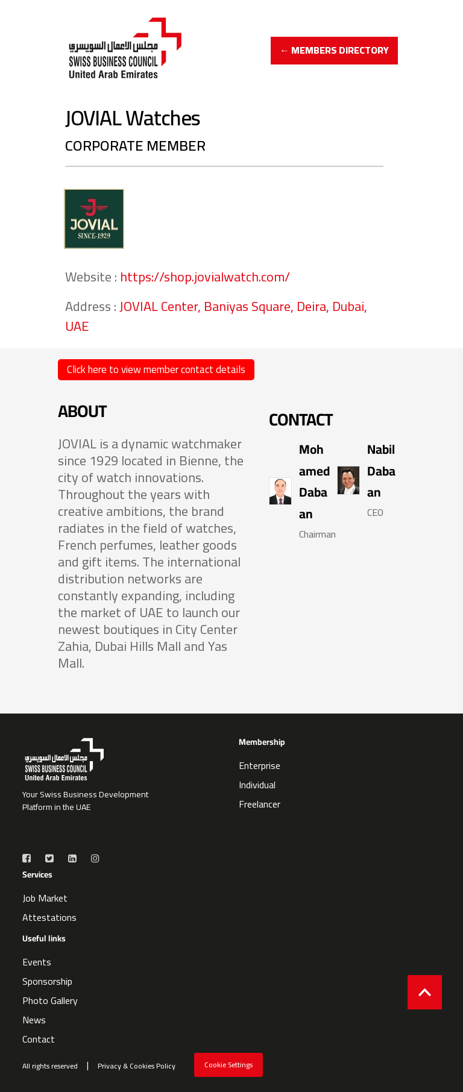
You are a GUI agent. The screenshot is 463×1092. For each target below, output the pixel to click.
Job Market (45, 898)
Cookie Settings (228, 1065)
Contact (38, 1039)
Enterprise (259, 765)
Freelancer (259, 804)
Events (36, 962)
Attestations (49, 917)
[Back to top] (425, 992)
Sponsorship (47, 981)
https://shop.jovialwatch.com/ (205, 276)
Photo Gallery (50, 1000)
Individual (257, 785)
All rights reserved (50, 1066)
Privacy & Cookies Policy (136, 1066)
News (34, 1020)
